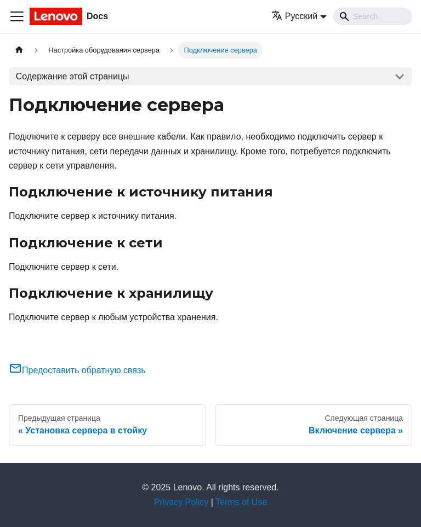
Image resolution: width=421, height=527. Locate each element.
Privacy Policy (181, 502)
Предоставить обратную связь (77, 370)
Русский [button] (294, 16)
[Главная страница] (19, 50)
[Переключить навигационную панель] (17, 16)
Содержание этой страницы (72, 76)
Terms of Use (241, 502)
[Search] (372, 16)
